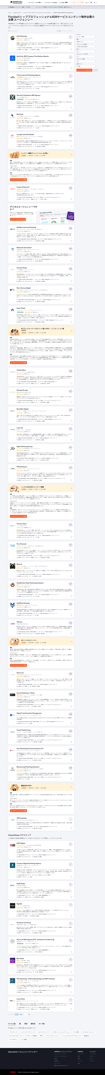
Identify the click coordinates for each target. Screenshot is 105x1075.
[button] (87, 2)
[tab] (11, 1023)
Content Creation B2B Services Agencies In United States (37, 12)
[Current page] (25, 1014)
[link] (51, 3)
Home (9, 12)
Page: (21, 1014)
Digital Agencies (17, 12)
